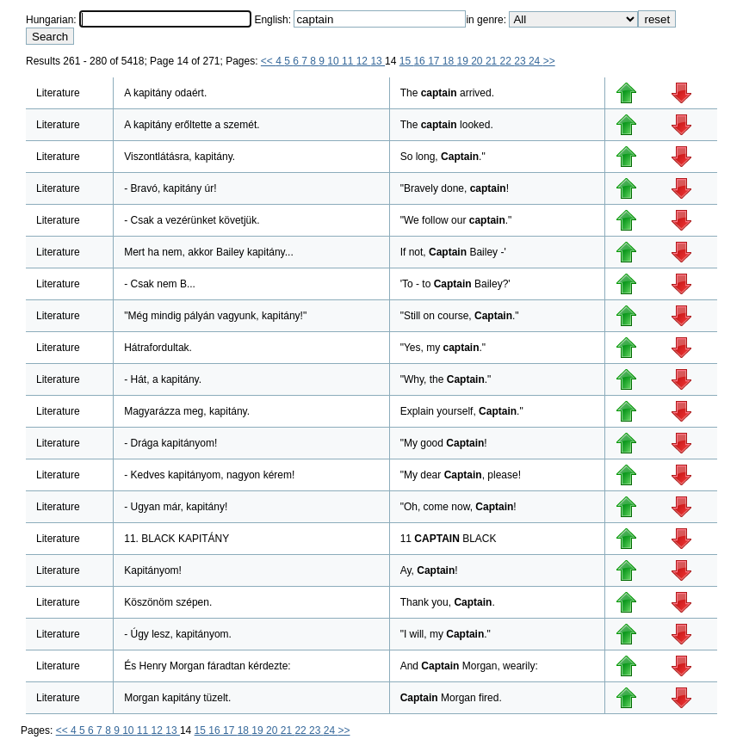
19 (464, 61)
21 (493, 61)
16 (420, 61)
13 (377, 61)
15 (406, 61)
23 (521, 61)
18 (450, 61)
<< (268, 61)
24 (536, 61)
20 (478, 61)
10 (334, 61)
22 (507, 61)
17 (435, 61)
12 (363, 61)
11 (349, 61)
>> (549, 61)
